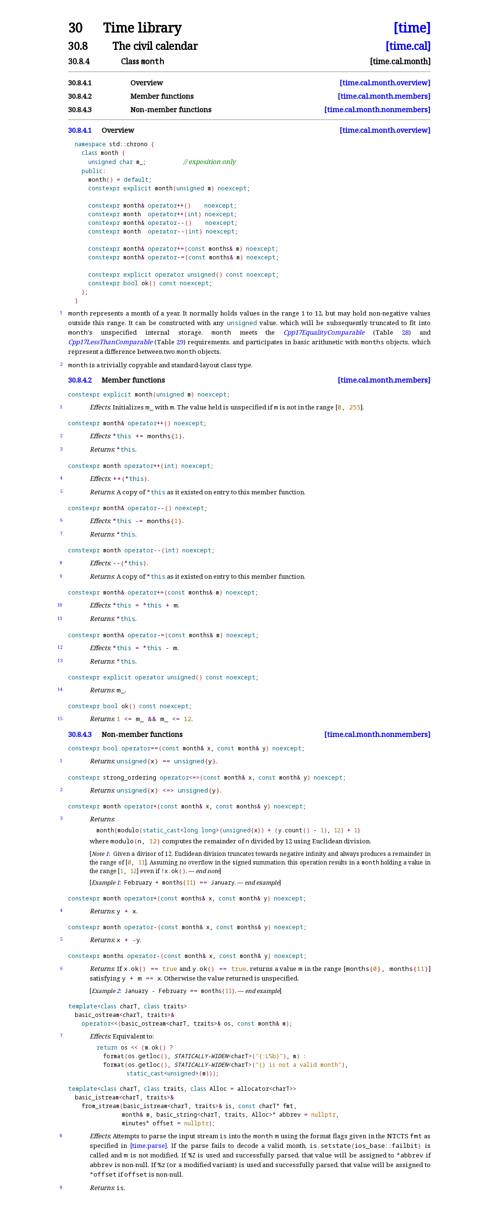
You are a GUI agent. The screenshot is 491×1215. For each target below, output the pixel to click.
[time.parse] (148, 1145)
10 (60, 605)
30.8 (78, 46)
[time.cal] (408, 46)
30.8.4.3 (80, 109)
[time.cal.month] (400, 61)
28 (405, 332)
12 (60, 647)
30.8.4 (78, 61)
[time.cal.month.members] (384, 96)
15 (60, 718)
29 (179, 342)
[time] (412, 28)
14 (60, 689)
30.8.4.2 (80, 96)
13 (60, 660)
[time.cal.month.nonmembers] (377, 109)
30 (75, 28)
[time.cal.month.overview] (385, 82)
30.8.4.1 (80, 82)
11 (60, 618)
